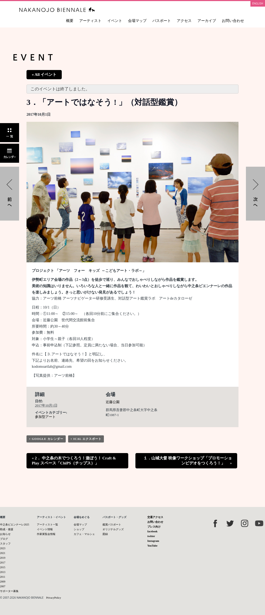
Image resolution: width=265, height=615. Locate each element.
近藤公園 (113, 402)
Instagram (153, 540)
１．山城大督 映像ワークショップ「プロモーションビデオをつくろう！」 (187, 460)
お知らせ (5, 534)
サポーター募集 (9, 591)
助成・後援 (6, 529)
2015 (2, 567)
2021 (2, 553)
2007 (2, 586)
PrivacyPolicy (53, 597)
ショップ (79, 529)
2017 (2, 562)
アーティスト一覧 (47, 524)
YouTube (152, 545)
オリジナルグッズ (113, 529)
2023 (2, 548)
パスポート (161, 21)
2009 (2, 581)
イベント (114, 21)
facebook (152, 531)
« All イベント (44, 74)
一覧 (9, 132)
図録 (105, 534)
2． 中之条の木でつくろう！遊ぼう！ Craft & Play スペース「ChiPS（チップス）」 (74, 460)
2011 (2, 576)
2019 (2, 557)
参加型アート (45, 417)
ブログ (4, 538)
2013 (2, 572)
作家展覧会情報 (46, 534)
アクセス (184, 21)
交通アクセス (155, 517)
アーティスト (90, 21)
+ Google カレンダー (46, 438)
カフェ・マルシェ (84, 534)
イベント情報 (45, 529)
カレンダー (9, 153)
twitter (151, 536)
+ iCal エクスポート (86, 438)
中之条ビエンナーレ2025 (14, 524)
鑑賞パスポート (112, 524)
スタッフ (5, 543)
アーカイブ (206, 21)
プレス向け (154, 526)
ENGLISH (257, 3)
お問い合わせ (233, 21)
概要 (69, 21)
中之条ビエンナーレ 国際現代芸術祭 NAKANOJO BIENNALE (57, 10)
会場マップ (137, 21)
